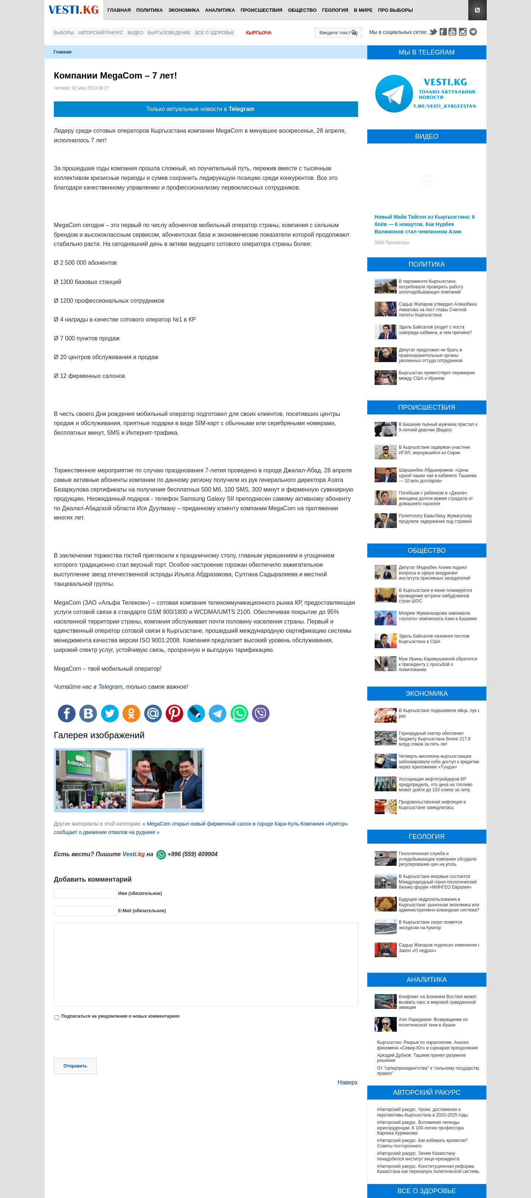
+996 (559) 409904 (192, 854)
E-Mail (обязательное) (142, 910)
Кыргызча (259, 32)
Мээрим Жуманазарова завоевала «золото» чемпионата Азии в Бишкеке (438, 616)
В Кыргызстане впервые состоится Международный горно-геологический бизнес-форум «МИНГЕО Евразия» (424, 857)
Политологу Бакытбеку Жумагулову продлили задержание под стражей (435, 518)
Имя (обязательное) (140, 893)
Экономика (184, 10)
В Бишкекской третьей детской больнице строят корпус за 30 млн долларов (426, 1180)
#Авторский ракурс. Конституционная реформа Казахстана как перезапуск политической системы (428, 1094)
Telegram (474, 32)
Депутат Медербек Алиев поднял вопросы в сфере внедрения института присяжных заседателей (435, 573)
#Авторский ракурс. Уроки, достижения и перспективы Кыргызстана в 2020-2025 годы (422, 1038)
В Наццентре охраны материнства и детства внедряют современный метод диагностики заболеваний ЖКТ (423, 1152)
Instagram (464, 32)
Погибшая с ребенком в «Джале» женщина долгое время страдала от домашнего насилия (436, 498)
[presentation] (110, 1039)
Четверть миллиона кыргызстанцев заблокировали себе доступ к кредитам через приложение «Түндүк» (439, 762)
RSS (477, 10)
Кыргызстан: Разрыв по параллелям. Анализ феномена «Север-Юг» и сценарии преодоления (427, 970)
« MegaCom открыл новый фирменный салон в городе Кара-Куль (220, 824)
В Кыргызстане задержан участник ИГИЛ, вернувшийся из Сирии (434, 450)
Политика (149, 10)
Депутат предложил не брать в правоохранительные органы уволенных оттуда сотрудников (431, 355)
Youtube (453, 32)
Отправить (75, 1066)
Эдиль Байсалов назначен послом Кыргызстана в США (434, 638)
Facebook (443, 32)
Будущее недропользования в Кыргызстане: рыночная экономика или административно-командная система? (422, 875)
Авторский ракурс (100, 32)
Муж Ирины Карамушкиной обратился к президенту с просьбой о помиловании (438, 664)
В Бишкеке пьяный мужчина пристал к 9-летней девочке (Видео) (438, 427)
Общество (302, 10)
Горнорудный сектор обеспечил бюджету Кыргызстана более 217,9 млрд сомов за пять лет (435, 739)
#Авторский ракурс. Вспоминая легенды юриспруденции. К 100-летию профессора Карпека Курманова (420, 1053)
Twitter (433, 32)
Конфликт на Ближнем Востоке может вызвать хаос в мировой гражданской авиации (425, 945)
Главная (119, 10)
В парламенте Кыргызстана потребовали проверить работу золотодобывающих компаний (431, 287)
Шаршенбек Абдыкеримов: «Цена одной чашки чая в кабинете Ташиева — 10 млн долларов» (437, 475)
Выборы (64, 32)
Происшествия (261, 10)
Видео (135, 32)
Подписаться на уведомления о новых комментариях (120, 1016)
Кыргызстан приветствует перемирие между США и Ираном (437, 375)
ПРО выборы (395, 10)
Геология (335, 10)
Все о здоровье (214, 32)
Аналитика (220, 10)
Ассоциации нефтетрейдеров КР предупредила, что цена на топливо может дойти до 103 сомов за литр (429, 784)
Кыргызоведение (169, 32)
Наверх (348, 1082)
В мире (363, 10)
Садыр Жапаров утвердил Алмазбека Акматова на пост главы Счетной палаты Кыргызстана (438, 309)
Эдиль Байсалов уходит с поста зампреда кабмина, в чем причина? (435, 329)
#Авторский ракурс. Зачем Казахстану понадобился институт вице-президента (418, 1081)
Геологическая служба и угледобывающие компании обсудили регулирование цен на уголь (426, 841)
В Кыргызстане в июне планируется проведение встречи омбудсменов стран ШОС (435, 596)
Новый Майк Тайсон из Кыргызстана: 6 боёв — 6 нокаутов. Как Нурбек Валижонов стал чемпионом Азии (425, 224)
